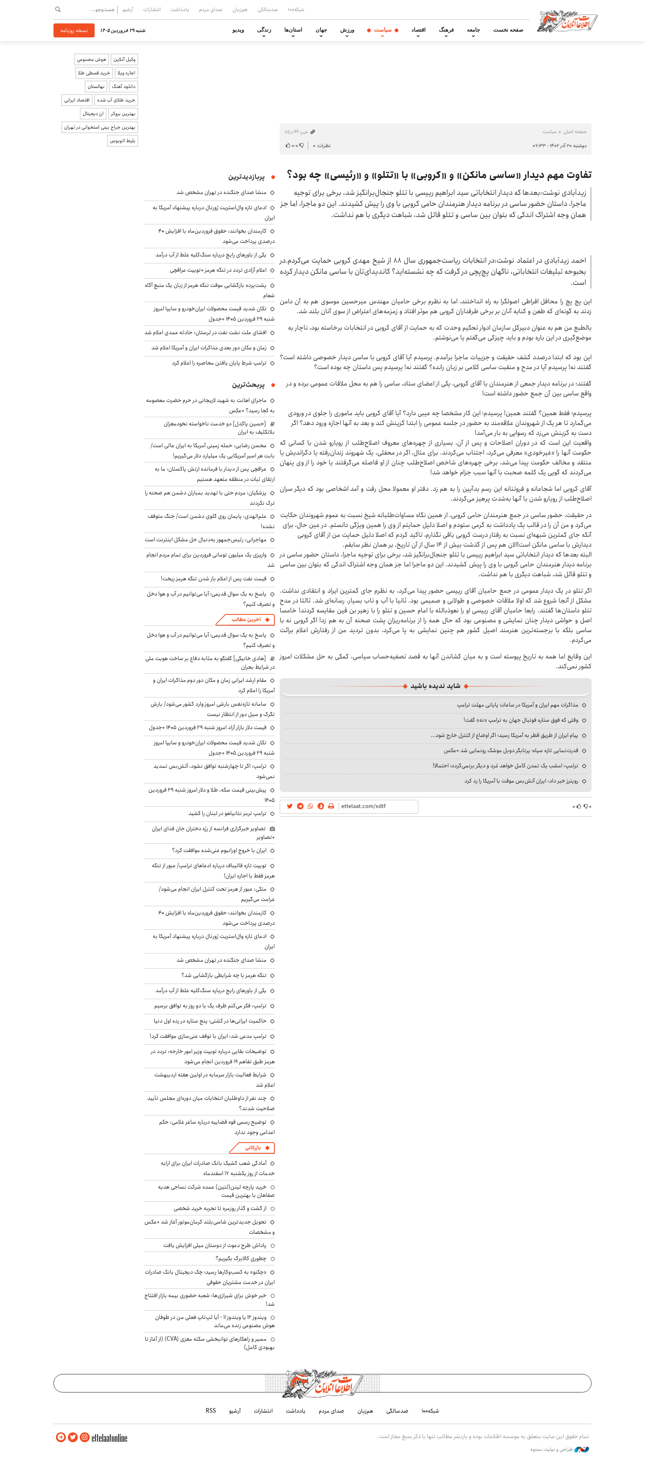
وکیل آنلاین (124, 59)
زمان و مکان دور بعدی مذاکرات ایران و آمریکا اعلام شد (209, 347)
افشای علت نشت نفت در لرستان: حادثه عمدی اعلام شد (205, 332)
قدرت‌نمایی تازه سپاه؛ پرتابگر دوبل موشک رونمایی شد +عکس (511, 750)
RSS (211, 1410)
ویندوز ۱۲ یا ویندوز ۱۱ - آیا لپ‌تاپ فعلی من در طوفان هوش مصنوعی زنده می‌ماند (215, 1321)
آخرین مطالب (246, 619)
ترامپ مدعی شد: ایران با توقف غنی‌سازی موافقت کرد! (208, 1036)
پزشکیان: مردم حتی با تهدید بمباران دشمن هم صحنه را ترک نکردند (210, 498)
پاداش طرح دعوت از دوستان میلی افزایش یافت (215, 1245)
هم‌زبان (240, 9)
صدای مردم (211, 9)
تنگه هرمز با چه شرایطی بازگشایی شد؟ (224, 975)
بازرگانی (253, 1148)
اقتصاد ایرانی (77, 100)
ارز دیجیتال (93, 114)
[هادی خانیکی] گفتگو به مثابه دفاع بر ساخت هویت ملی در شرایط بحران (210, 662)
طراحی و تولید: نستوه (559, 1448)
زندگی (264, 30)
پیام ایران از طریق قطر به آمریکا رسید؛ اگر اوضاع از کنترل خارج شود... (504, 735)
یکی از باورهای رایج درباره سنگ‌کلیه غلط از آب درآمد (211, 254)
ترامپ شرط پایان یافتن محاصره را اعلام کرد (219, 362)
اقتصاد (418, 30)
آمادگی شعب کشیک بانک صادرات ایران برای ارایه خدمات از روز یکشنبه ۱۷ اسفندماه (218, 1168)
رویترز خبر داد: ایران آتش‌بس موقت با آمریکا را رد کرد (521, 780)
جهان (321, 30)
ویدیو (238, 30)
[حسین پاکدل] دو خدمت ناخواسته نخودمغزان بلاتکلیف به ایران (219, 427)
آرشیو (128, 9)
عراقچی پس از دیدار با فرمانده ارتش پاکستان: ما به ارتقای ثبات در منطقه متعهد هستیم (215, 474)
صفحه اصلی (575, 132)
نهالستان (96, 86)
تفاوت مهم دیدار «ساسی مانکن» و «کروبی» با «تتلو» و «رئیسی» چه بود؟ (439, 175)
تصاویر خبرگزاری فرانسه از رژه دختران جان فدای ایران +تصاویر (213, 832)
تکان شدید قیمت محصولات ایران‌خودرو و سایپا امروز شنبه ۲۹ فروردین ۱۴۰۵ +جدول (214, 313)
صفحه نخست (508, 30)
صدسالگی (268, 9)
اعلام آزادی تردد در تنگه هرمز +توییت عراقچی (218, 270)
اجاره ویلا (126, 73)
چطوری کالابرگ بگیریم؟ (241, 1258)
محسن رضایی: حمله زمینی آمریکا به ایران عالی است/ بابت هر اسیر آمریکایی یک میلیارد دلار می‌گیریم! (213, 450)
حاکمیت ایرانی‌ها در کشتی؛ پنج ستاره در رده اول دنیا (210, 1020)
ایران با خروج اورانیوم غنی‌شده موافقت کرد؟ (219, 850)
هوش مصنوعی (91, 59)
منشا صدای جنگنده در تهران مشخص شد (221, 192)
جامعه (473, 30)
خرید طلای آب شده (116, 100)
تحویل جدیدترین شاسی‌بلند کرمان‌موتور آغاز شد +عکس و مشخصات (209, 1227)
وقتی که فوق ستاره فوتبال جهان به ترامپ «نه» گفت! (521, 720)
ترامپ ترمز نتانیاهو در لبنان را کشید (227, 813)
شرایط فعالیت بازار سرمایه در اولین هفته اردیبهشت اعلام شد (214, 1080)
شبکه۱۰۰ (296, 9)
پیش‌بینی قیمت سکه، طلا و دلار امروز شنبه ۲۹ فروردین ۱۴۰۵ (211, 795)
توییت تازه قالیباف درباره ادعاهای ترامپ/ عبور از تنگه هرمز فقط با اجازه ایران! (213, 870)
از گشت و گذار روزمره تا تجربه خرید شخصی (220, 1208)
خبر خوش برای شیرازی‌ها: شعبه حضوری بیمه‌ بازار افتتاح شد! (209, 1299)
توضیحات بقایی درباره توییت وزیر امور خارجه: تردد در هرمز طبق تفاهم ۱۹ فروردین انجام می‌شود (213, 1056)
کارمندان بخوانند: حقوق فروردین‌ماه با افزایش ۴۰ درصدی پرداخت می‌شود (216, 918)
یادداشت (180, 9)
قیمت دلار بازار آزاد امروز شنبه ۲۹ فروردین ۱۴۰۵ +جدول (208, 727)
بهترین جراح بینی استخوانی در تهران (99, 127)
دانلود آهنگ (123, 86)
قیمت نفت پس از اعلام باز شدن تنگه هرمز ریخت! (214, 578)
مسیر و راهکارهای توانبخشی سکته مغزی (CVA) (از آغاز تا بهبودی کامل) (210, 1343)
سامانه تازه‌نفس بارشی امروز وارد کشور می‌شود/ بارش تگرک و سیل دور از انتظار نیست (213, 709)
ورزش (347, 30)
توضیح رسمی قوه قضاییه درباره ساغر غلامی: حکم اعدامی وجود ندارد (217, 1127)
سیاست (383, 30)
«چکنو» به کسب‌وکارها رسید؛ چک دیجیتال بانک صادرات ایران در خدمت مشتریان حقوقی (210, 1277)
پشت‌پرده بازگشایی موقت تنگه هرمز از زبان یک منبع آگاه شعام (210, 290)
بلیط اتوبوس (122, 141)
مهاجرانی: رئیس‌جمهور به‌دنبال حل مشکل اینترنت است (206, 539)
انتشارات (152, 9)
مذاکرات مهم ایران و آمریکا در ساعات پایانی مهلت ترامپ (517, 704)
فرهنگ (446, 30)
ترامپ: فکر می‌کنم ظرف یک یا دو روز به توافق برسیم (210, 1005)
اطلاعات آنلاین (571, 20)
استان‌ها (293, 30)
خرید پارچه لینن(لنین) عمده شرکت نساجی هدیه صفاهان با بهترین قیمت (216, 1191)
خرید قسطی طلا (94, 73)
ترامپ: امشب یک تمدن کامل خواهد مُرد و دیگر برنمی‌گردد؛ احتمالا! (505, 765)
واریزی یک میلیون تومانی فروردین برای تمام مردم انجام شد (210, 560)
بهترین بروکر (123, 114)
